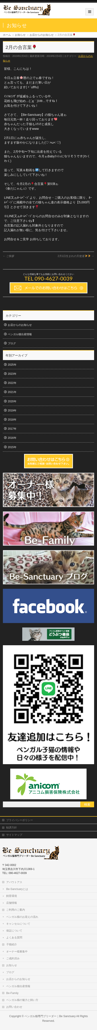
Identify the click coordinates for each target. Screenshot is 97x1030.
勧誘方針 (11, 827)
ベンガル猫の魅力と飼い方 (22, 1000)
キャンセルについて (18, 923)
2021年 (12, 392)
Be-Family (12, 993)
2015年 (12, 447)
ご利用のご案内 (15, 909)
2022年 (12, 383)
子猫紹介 (11, 944)
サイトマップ (14, 834)
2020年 (12, 401)
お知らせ (11, 965)
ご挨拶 (8, 256)
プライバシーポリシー (19, 820)
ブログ (12, 343)
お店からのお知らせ (20, 325)
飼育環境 (11, 896)
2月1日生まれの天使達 (76, 256)
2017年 (12, 428)
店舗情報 (11, 902)
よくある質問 (14, 937)
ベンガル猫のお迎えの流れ (22, 916)
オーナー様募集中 (17, 951)
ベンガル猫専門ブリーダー (40, 1016)
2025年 (12, 364)
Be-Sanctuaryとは (17, 889)
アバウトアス (14, 882)
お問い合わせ (14, 1006)
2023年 (12, 373)
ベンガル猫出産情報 (20, 334)
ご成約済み (13, 958)
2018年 (12, 419)
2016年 (12, 437)
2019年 (12, 410)
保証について (14, 930)
